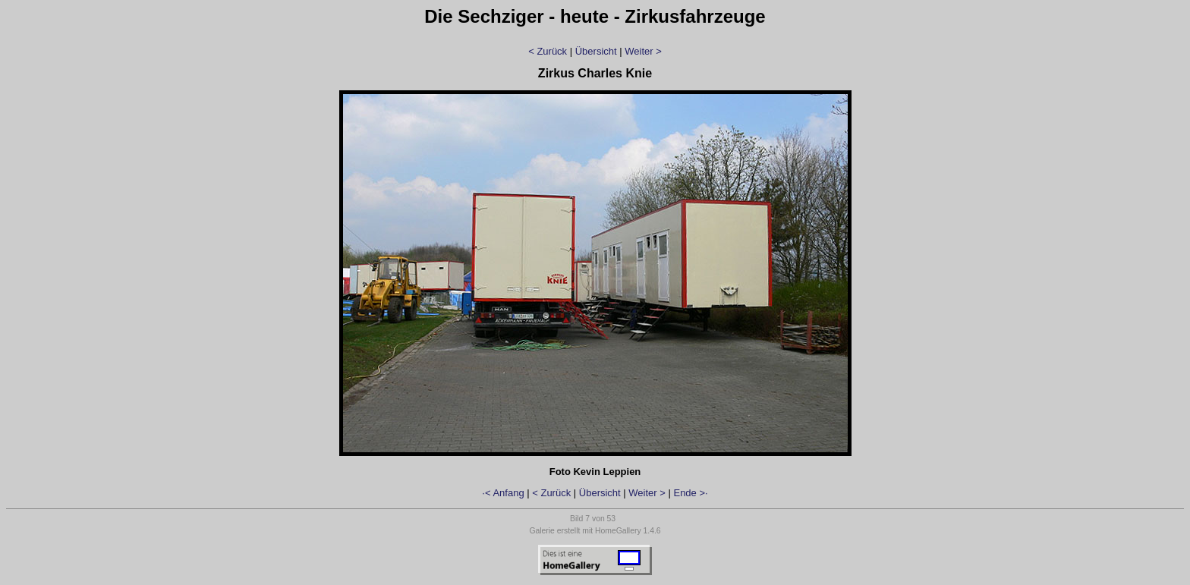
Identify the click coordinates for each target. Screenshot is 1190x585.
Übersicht (596, 51)
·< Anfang (503, 493)
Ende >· (690, 493)
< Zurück (547, 51)
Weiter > (643, 51)
